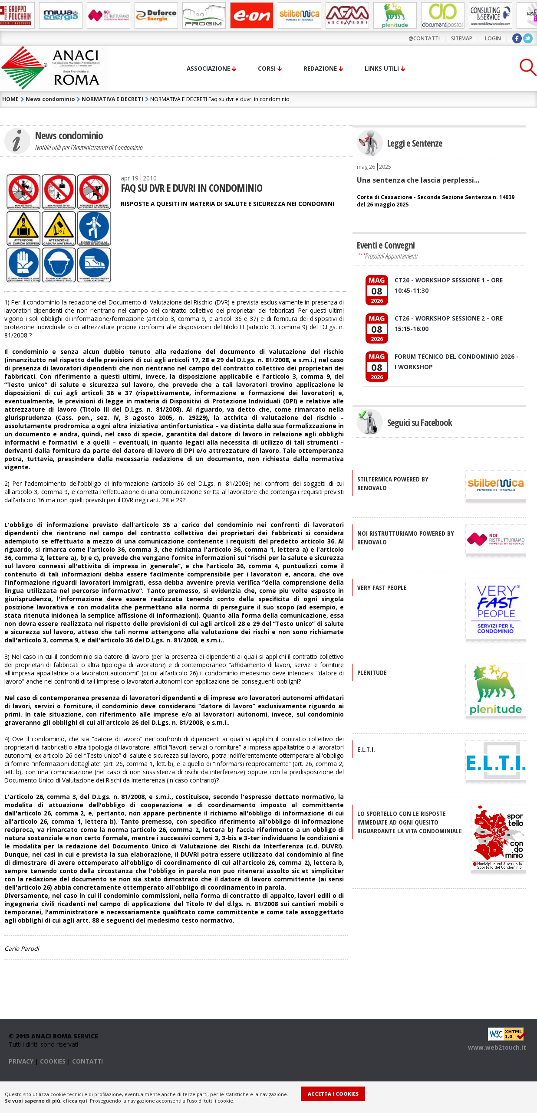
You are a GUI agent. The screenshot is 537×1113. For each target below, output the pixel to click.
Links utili (382, 68)
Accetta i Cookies (333, 1093)
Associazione (208, 68)
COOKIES (53, 1061)
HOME (10, 99)
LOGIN (493, 38)
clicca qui (75, 1100)
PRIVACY (21, 1061)
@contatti (424, 38)
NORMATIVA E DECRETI (112, 99)
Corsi (267, 68)
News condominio (50, 99)
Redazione (320, 68)
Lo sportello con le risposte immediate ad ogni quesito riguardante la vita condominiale (409, 822)
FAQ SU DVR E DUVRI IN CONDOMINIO (191, 187)
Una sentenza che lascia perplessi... (418, 180)
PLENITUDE (372, 672)
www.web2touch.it (497, 1047)
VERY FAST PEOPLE (382, 587)
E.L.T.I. (366, 749)
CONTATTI (87, 1061)
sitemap (461, 38)
